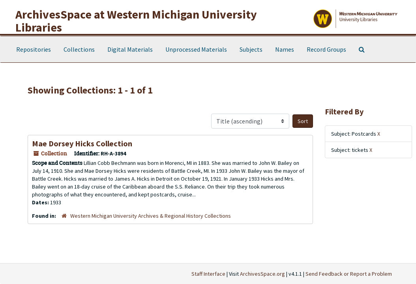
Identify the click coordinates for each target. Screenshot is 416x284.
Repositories (33, 49)
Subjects (251, 49)
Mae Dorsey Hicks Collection (82, 143)
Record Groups (326, 49)
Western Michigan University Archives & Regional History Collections (150, 215)
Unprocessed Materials (196, 49)
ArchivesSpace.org (262, 273)
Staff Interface (208, 273)
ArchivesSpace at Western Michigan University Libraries (136, 21)
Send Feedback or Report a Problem (348, 273)
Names (284, 49)
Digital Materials (130, 49)
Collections (79, 49)
